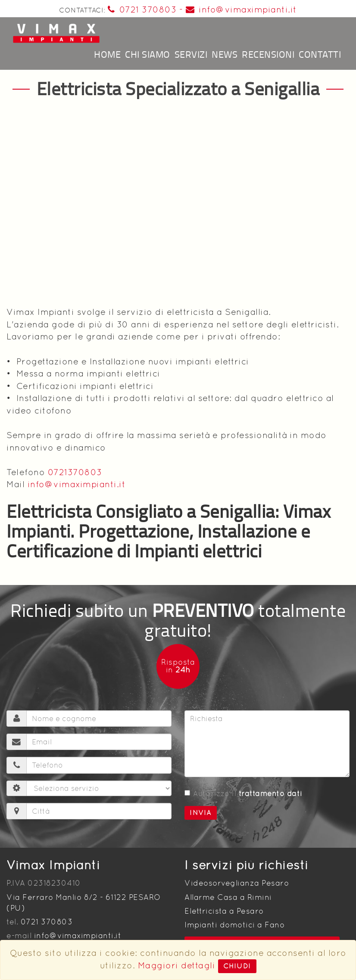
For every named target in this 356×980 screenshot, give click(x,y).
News (224, 54)
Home (107, 54)
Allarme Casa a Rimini (228, 897)
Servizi (191, 54)
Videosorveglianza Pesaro (236, 882)
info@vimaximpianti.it (241, 9)
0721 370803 (142, 9)
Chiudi (237, 966)
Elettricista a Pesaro (224, 910)
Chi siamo (147, 54)
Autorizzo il (243, 793)
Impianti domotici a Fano (234, 924)
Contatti (320, 54)
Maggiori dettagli (176, 965)
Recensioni (268, 54)
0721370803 (75, 472)
